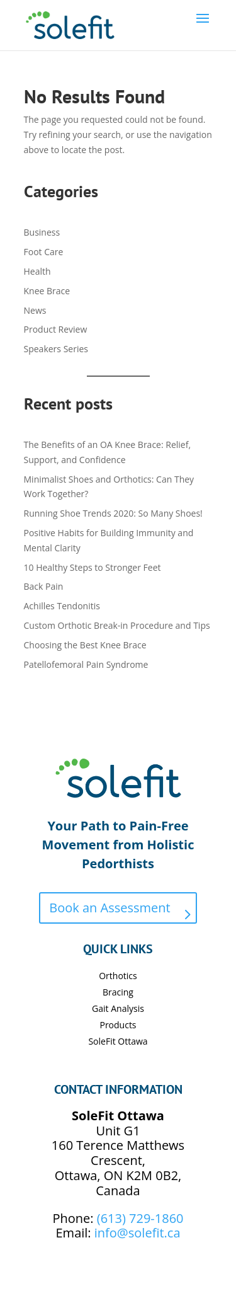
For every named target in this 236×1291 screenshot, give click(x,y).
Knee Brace (47, 291)
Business (42, 232)
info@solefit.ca (137, 1232)
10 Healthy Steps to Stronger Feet (92, 567)
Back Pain (44, 586)
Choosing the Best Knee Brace (85, 645)
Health (37, 271)
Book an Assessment (109, 907)
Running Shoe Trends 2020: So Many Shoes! (113, 513)
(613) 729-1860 (140, 1218)
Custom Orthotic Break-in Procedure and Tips (117, 625)
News (35, 310)
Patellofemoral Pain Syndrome (86, 664)
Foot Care (44, 252)
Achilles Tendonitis (62, 606)
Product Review (55, 329)
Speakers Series (56, 349)
